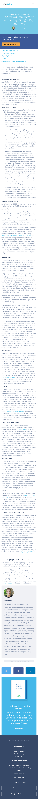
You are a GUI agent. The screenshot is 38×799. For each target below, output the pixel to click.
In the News (19, 756)
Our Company (19, 754)
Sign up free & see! (11, 44)
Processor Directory (19, 782)
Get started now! (19, 788)
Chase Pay (22, 429)
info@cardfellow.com (19, 794)
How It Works (19, 751)
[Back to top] (19, 740)
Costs (4, 58)
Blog (19, 770)
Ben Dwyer (22, 28)
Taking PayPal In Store (15, 411)
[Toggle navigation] (33, 4)
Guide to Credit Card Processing (19, 768)
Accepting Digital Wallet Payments (14, 61)
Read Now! (19, 728)
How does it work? (8, 53)
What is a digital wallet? (10, 50)
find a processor (8, 583)
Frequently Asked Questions (19, 765)
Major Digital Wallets (9, 56)
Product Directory (19, 773)
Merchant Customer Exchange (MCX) (16, 236)
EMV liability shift (8, 377)
